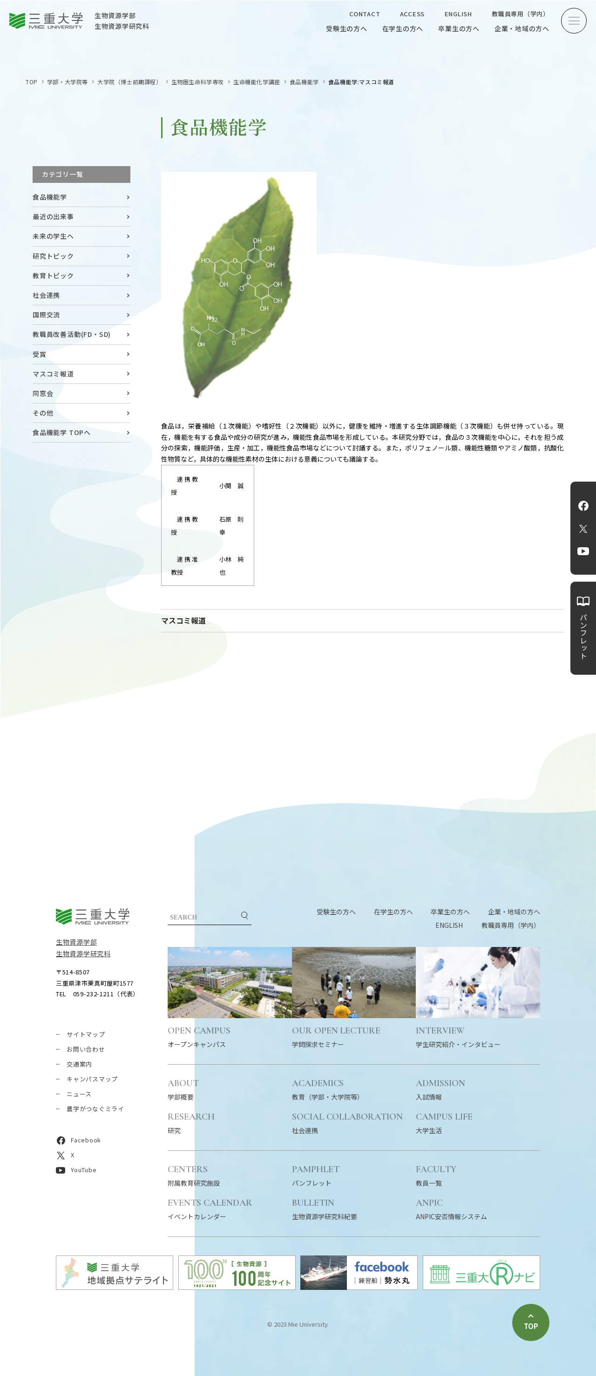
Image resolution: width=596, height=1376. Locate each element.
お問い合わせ (86, 1049)
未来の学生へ (53, 236)
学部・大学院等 (67, 82)
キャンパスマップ (92, 1078)
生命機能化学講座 (256, 82)
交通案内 (79, 1064)
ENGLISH (458, 13)
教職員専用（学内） (520, 13)
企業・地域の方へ (521, 28)
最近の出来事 (53, 216)
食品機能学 (304, 82)
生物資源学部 (76, 941)
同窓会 (43, 393)
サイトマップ (86, 1034)
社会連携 (46, 295)
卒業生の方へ (459, 28)
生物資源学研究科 (83, 953)
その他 (43, 412)
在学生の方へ (403, 28)
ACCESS (412, 13)
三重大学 (92, 916)
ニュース (79, 1093)
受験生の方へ (346, 28)
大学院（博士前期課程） (129, 82)
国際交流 (46, 314)
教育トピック (53, 275)
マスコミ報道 (53, 373)
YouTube (583, 551)
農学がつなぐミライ (95, 1108)
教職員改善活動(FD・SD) (72, 334)
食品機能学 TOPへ (62, 432)
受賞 (40, 354)
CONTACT (364, 13)
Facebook (583, 506)
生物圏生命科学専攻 (197, 82)
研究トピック (53, 256)
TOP (32, 82)
